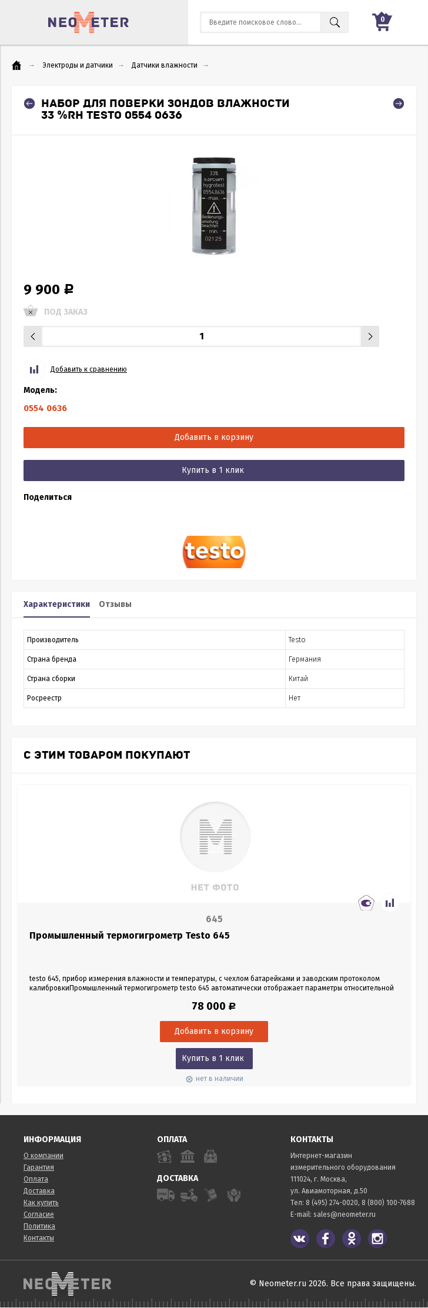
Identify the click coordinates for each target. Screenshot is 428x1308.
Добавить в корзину (214, 437)
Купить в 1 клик (213, 470)
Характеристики (57, 604)
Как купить (41, 1203)
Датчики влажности (165, 65)
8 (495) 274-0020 (332, 1203)
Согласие (39, 1214)
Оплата (36, 1179)
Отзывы (115, 604)
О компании (43, 1156)
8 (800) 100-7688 (388, 1203)
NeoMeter (88, 22)
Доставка (39, 1191)
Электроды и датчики (77, 65)
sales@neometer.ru (344, 1214)
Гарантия (39, 1167)
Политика (39, 1226)
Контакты (39, 1238)
